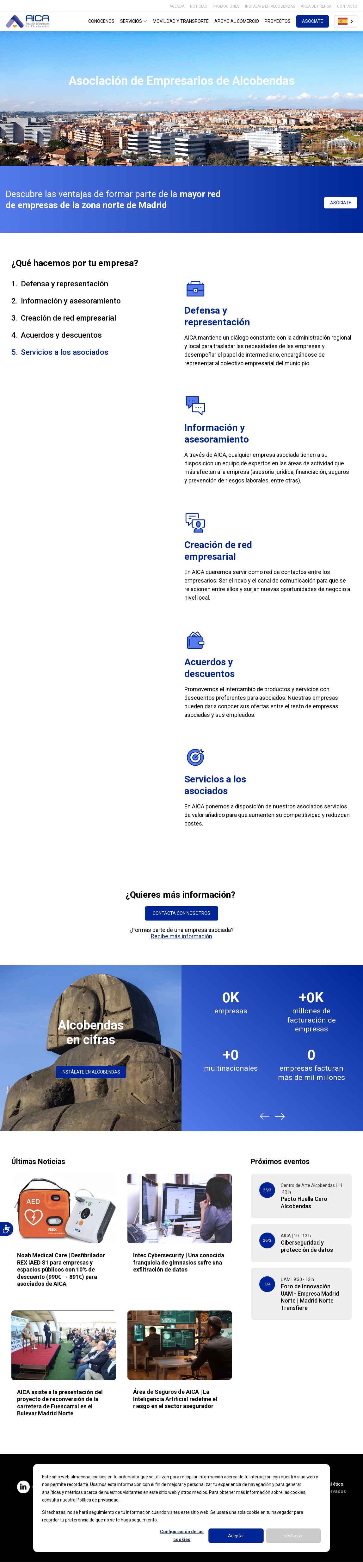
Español (343, 21)
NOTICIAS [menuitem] (198, 6)
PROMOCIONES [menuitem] (225, 6)
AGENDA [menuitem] (176, 6)
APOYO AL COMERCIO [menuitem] (236, 21)
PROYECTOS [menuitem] (278, 21)
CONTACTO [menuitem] (347, 6)
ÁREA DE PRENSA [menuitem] (316, 6)
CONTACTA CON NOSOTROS (181, 913)
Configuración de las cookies (182, 1535)
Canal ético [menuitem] (331, 1484)
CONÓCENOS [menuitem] (101, 21)
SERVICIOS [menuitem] (133, 21)
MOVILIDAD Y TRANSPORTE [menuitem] (181, 21)
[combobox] (346, 21)
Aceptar (236, 1535)
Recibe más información (181, 936)
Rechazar (293, 1535)
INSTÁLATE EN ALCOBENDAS (91, 1071)
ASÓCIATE (312, 21)
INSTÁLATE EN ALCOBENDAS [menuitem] (270, 6)
